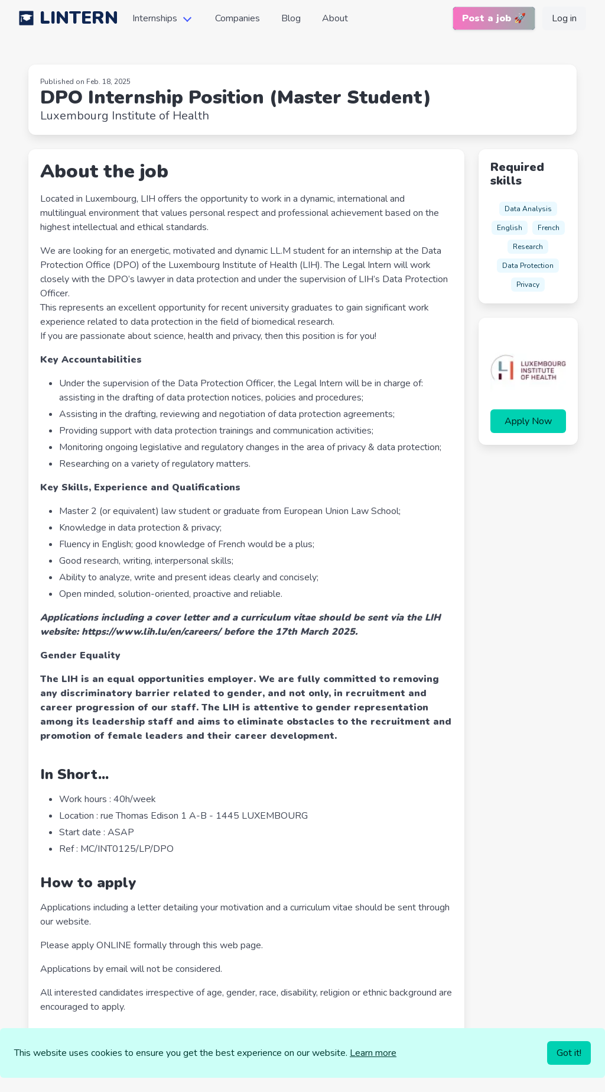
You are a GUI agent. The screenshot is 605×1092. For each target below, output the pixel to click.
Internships (154, 18)
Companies (237, 18)
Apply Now (528, 421)
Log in (564, 18)
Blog (291, 18)
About (335, 18)
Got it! (569, 1052)
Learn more (373, 1052)
